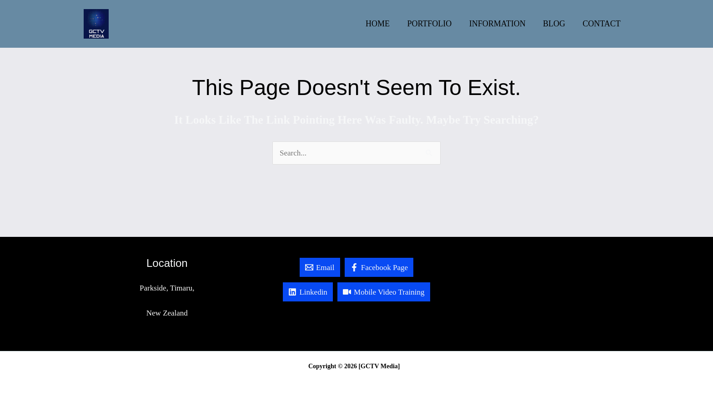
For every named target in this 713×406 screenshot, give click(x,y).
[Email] (318, 267)
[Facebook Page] (380, 267)
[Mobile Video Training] (384, 291)
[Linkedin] (306, 291)
